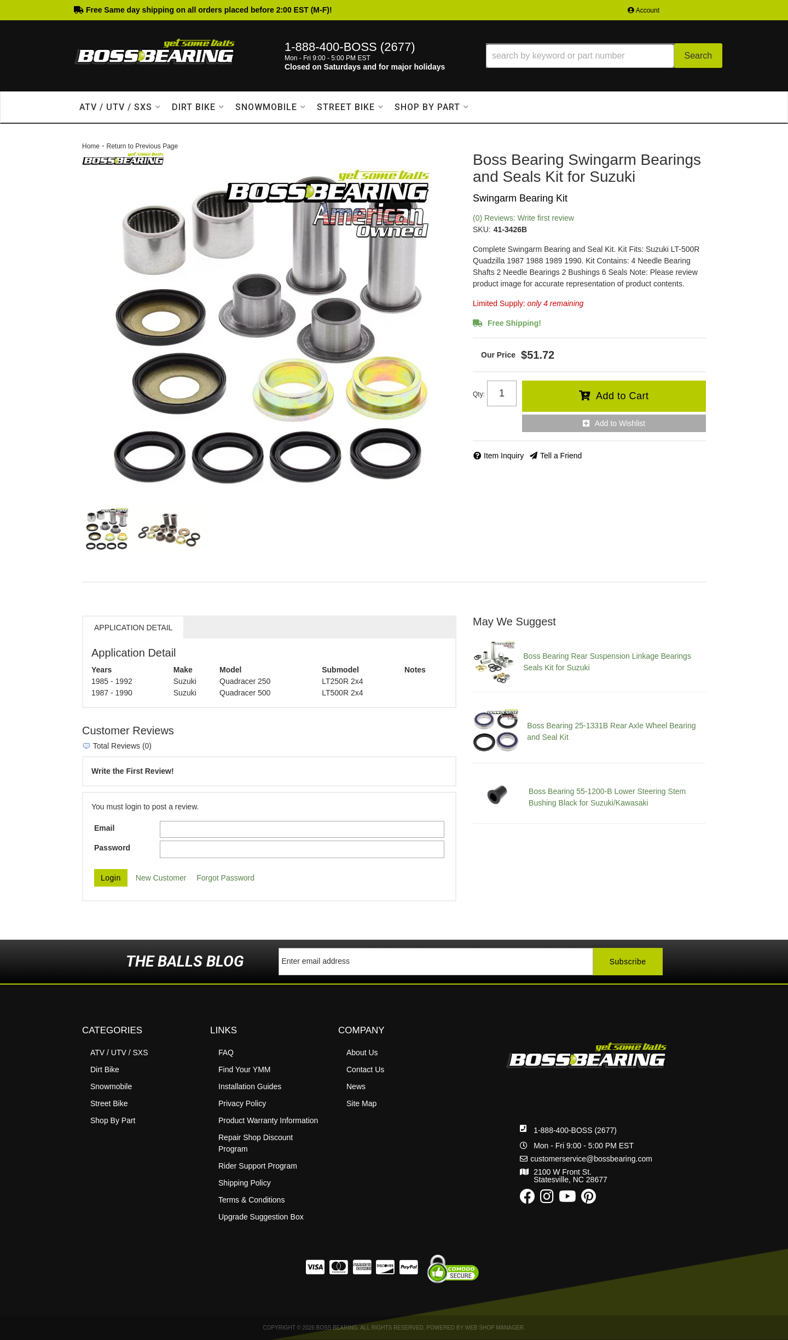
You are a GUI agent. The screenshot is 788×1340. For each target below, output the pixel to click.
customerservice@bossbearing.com (591, 1159)
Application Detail (133, 627)
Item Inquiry (504, 455)
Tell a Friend (561, 455)
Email (104, 828)
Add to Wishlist (620, 423)
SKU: (482, 229)
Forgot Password (225, 877)
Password (112, 847)
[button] (604, 55)
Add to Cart (622, 395)
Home (91, 146)
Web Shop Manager (494, 1328)
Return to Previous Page (142, 146)
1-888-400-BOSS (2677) (575, 1130)
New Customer (161, 877)
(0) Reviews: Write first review (523, 218)
